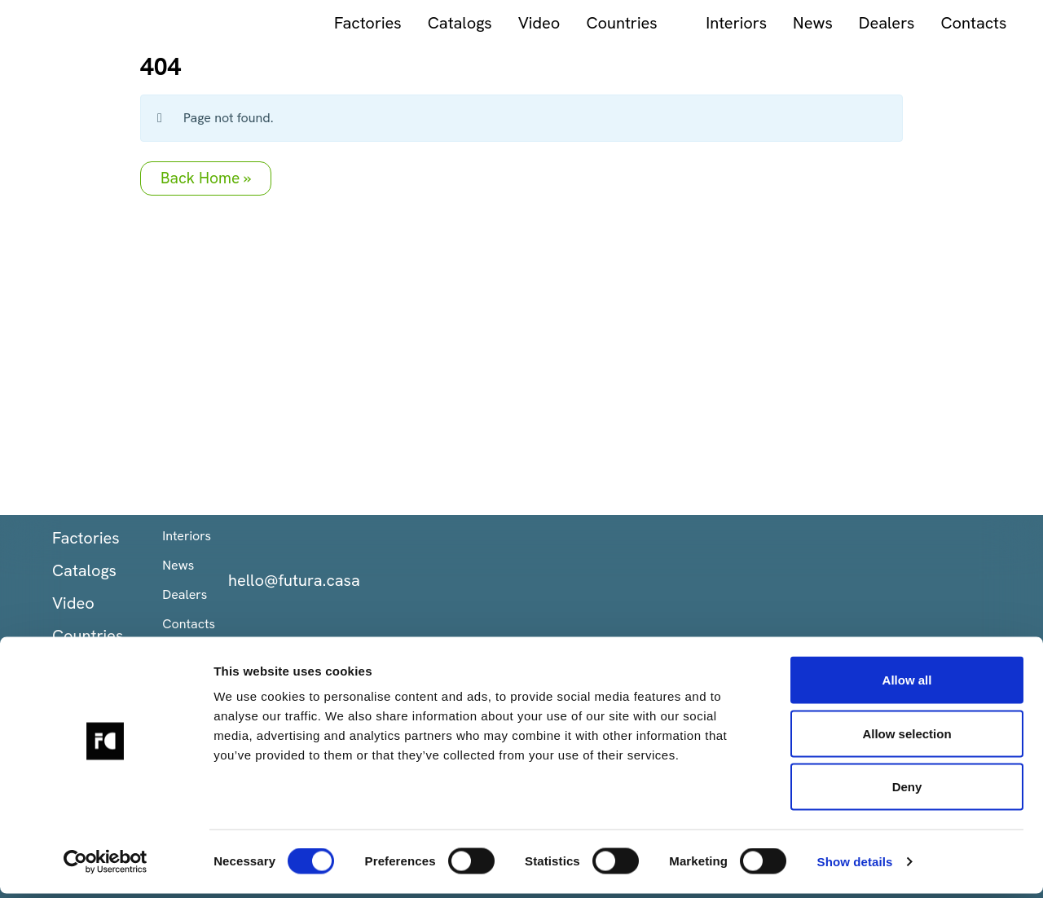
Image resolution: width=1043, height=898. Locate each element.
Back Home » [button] (206, 178)
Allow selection (906, 738)
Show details (855, 866)
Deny (907, 791)
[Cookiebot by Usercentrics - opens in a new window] (105, 866)
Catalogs (298, 22)
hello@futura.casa (294, 580)
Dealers (725, 22)
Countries (460, 22)
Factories (206, 22)
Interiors (574, 22)
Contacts (812, 22)
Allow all (907, 684)
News (651, 22)
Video (377, 22)
